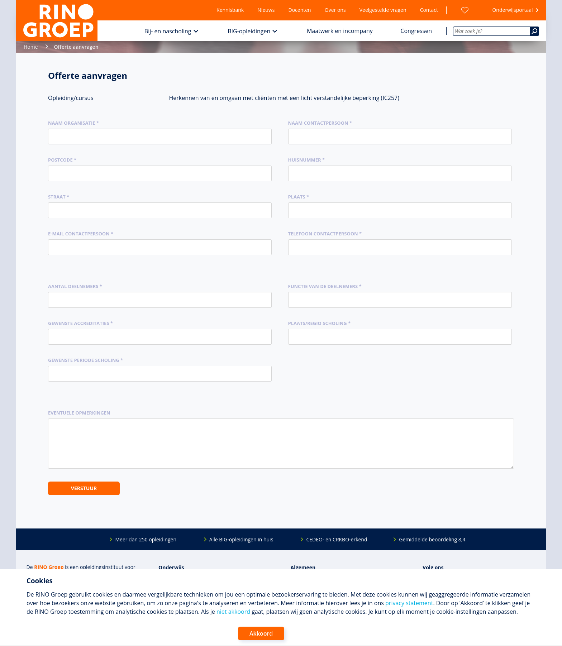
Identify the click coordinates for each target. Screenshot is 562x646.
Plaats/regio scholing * (319, 323)
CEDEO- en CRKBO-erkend (336, 539)
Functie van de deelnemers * (325, 286)
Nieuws (266, 9)
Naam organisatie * (73, 123)
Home (31, 46)
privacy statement (409, 603)
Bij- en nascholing (167, 31)
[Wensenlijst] (465, 10)
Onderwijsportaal (512, 9)
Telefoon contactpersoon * (325, 233)
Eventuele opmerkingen (79, 413)
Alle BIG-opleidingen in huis (241, 539)
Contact (429, 9)
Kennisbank (230, 9)
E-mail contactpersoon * (80, 233)
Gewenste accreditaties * (80, 323)
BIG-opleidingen (249, 31)
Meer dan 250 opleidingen (145, 539)
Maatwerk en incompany (340, 31)
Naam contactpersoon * (320, 123)
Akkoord (261, 633)
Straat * (58, 196)
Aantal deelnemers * (75, 286)
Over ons (335, 9)
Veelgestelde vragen (382, 9)
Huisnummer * (306, 160)
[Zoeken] (534, 31)
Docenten (300, 9)
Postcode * (62, 160)
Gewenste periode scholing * (85, 360)
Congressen (416, 31)
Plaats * (298, 196)
